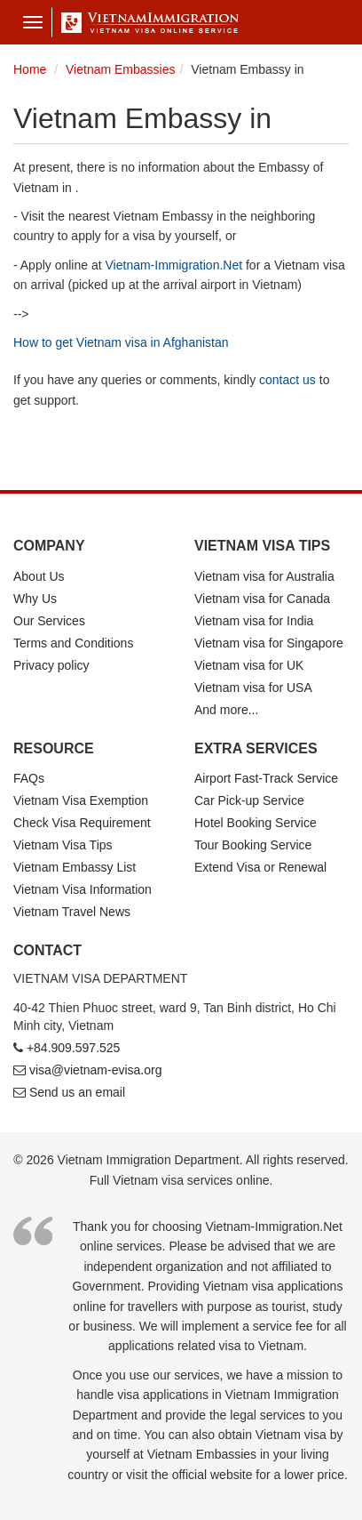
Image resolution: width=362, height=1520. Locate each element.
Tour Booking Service (252, 845)
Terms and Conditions (73, 643)
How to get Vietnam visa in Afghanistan (121, 342)
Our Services (49, 621)
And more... (226, 710)
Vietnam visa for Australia (264, 576)
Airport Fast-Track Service (266, 778)
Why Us (35, 598)
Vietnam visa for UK (248, 665)
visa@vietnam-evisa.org (95, 1070)
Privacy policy (51, 665)
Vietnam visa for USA (253, 687)
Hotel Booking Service (255, 823)
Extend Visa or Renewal (260, 867)
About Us (39, 576)
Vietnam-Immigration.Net (174, 265)
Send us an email (77, 1092)
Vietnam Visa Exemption (80, 800)
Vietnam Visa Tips (63, 845)
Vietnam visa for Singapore (268, 643)
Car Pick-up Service (249, 800)
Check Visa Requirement (82, 823)
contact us (287, 380)
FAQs (28, 778)
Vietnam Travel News (71, 912)
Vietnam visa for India (253, 621)
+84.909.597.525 (74, 1048)
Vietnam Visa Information (82, 889)
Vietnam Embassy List (74, 867)
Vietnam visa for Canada (262, 598)
